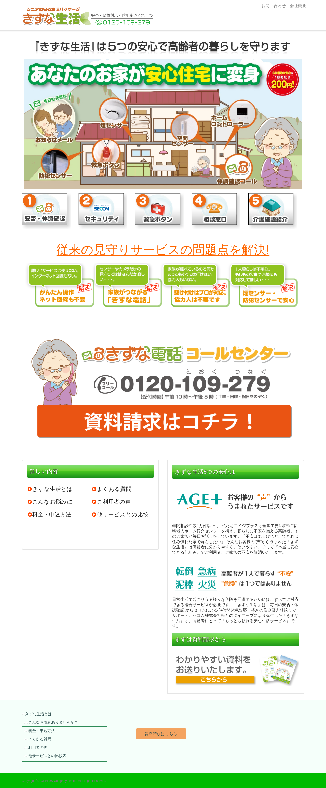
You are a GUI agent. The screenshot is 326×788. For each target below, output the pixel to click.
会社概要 (297, 6)
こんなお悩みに (50, 502)
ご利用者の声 (111, 502)
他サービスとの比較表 (47, 756)
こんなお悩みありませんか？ (53, 722)
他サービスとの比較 (120, 514)
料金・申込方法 (49, 514)
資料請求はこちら (161, 733)
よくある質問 (111, 489)
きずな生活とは (50, 489)
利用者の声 (37, 747)
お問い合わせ (273, 6)
